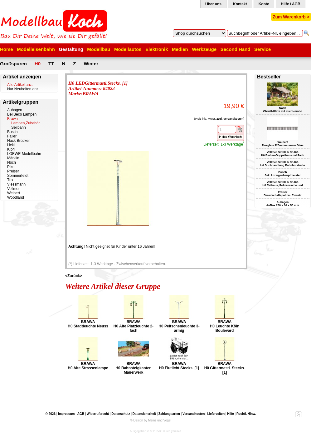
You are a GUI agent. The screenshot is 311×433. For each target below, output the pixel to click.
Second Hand (235, 49)
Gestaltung (71, 49)
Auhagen (14, 110)
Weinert (13, 193)
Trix (10, 180)
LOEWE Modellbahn (24, 154)
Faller (12, 136)
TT (51, 63)
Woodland (15, 197)
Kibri (11, 149)
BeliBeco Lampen (21, 114)
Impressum (66, 414)
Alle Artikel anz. (20, 84)
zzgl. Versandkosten (229, 118)
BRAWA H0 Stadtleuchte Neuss (88, 324)
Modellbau (98, 49)
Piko (10, 167)
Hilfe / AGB (290, 4)
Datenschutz (120, 414)
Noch (11, 162)
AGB (80, 414)
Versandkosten (193, 414)
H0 (38, 63)
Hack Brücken (19, 140)
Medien (180, 49)
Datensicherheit (144, 414)
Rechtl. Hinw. (246, 414)
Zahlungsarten (169, 414)
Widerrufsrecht (98, 414)
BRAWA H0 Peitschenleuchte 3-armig (178, 326)
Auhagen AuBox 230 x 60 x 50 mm (282, 204)
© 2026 (51, 414)
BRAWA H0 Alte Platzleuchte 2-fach (133, 326)
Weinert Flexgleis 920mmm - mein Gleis (283, 144)
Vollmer (13, 189)
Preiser (13, 171)
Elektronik (156, 49)
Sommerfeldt (17, 175)
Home (6, 49)
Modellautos (128, 49)
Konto (264, 4)
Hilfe (230, 414)
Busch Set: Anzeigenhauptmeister (283, 174)
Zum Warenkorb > (291, 16)
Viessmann (16, 184)
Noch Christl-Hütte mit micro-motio (282, 110)
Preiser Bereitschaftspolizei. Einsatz (283, 194)
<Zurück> (73, 276)
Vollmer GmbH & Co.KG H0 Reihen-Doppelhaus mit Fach (282, 154)
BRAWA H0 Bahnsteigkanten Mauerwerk (133, 368)
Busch (12, 132)
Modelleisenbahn (36, 49)
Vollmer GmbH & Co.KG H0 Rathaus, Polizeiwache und (282, 184)
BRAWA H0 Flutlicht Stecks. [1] (179, 365)
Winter (91, 63)
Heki (11, 145)
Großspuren (13, 63)
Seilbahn (18, 127)
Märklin (13, 158)
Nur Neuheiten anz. (23, 89)
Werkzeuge (204, 49)
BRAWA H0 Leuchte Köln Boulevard (225, 326)
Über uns (213, 4)
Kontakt (240, 4)
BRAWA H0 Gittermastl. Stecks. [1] (224, 368)
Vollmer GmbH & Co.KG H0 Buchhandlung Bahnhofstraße (282, 164)
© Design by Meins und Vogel (150, 420)
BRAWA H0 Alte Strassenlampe (88, 365)
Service (262, 49)
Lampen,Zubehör (25, 123)
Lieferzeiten (216, 414)
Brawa (12, 119)
